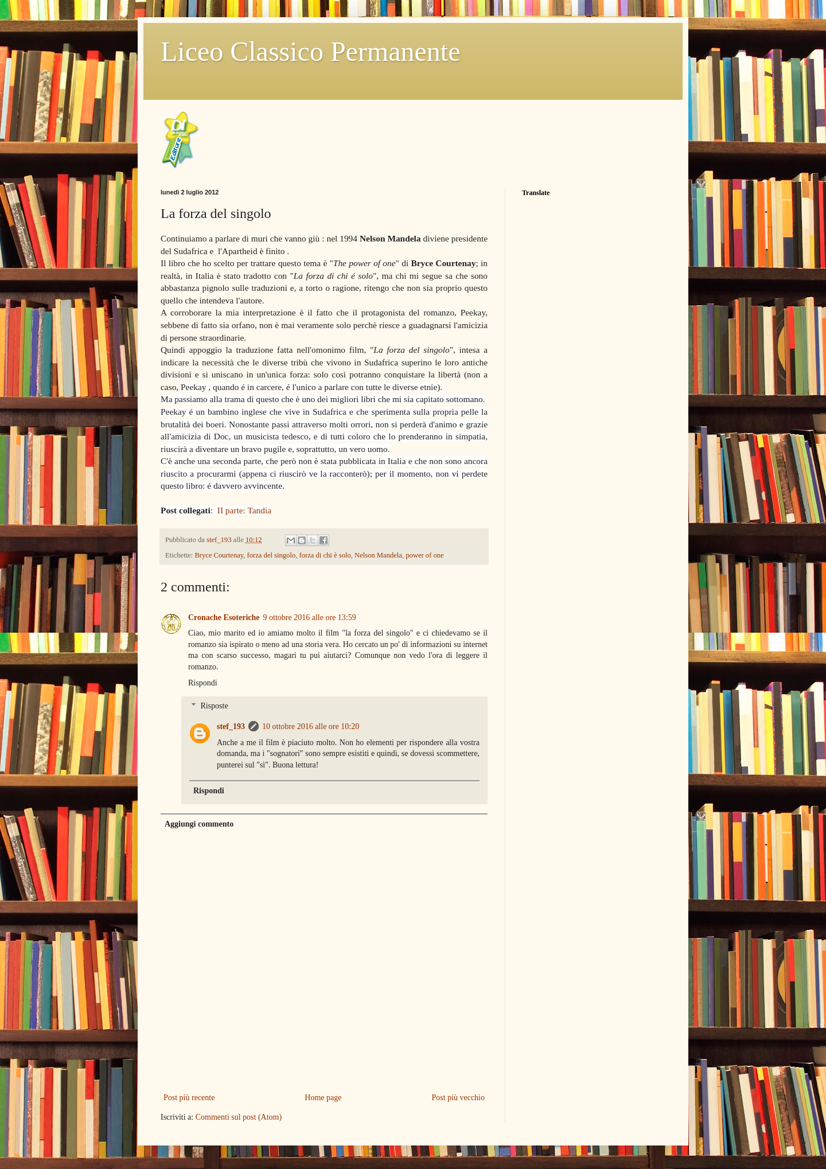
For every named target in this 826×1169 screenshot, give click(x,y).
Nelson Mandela (378, 555)
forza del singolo (271, 555)
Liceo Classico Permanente (311, 51)
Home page (323, 1097)
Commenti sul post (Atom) (239, 1117)
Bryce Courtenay (218, 555)
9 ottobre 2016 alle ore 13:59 (309, 617)
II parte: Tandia (244, 510)
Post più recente (189, 1097)
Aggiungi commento (199, 824)
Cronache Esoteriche (224, 617)
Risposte (214, 706)
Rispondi (202, 683)
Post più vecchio (458, 1097)
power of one (424, 555)
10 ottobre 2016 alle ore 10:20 (310, 726)
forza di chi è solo (325, 555)
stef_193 (219, 540)
